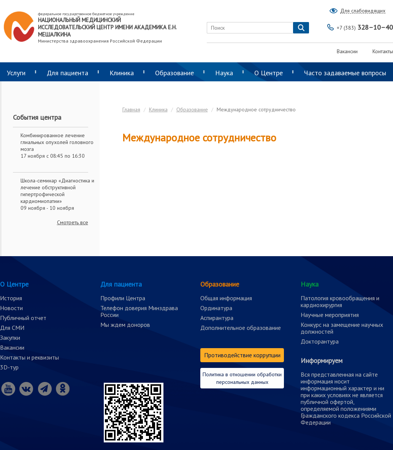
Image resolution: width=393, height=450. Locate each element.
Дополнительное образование (240, 327)
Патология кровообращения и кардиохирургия (340, 301)
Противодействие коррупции (242, 355)
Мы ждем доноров (125, 324)
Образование (174, 72)
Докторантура (320, 341)
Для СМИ (12, 327)
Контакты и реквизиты (29, 357)
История (11, 298)
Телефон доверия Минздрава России (139, 311)
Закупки (10, 337)
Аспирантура (216, 318)
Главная (131, 109)
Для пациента (67, 72)
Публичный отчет (23, 318)
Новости (11, 308)
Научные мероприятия (330, 314)
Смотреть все (72, 222)
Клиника (121, 72)
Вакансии (347, 51)
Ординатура (216, 308)
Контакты (382, 51)
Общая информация (226, 298)
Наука (224, 72)
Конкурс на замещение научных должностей (342, 328)
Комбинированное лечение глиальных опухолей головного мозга (57, 142)
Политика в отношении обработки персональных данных (242, 378)
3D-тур (9, 367)
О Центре (268, 72)
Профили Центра (122, 298)
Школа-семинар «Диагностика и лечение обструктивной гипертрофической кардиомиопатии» (57, 190)
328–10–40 (365, 27)
